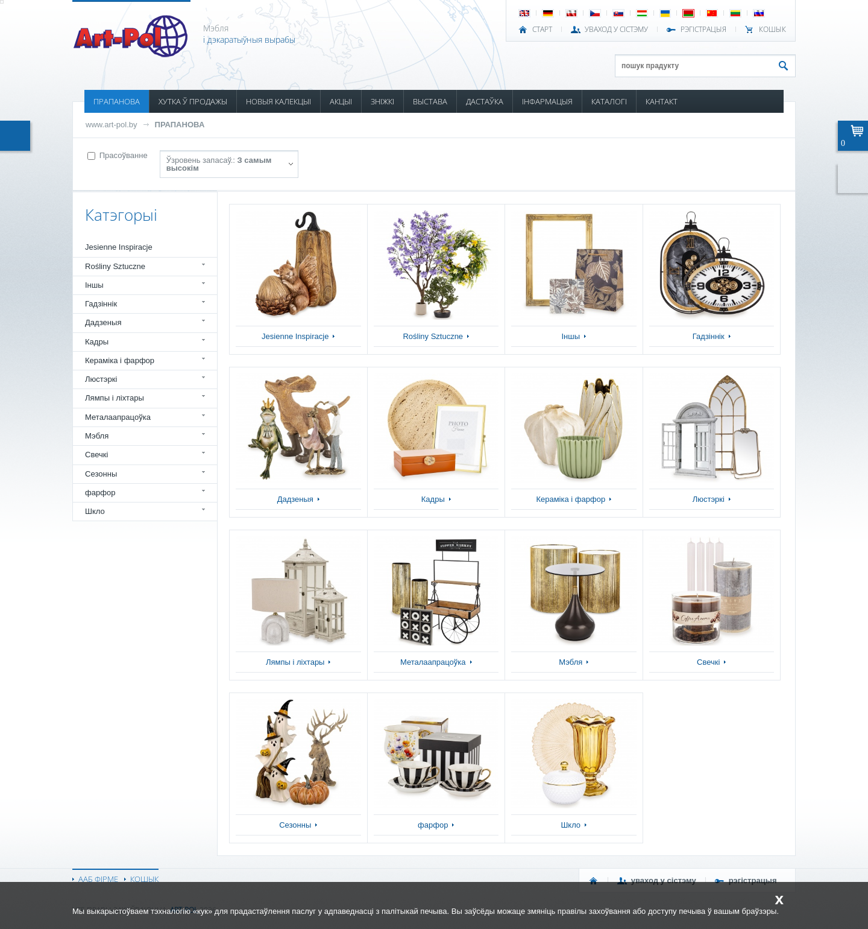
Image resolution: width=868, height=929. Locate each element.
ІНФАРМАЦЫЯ (547, 101)
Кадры (96, 341)
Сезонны (101, 473)
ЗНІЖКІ (382, 101)
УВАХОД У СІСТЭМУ (616, 29)
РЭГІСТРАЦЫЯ (703, 29)
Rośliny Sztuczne (115, 266)
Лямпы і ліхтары (114, 397)
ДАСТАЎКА (484, 101)
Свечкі (96, 454)
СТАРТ (542, 29)
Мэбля (96, 435)
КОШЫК (772, 29)
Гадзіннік (101, 303)
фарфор (100, 492)
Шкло (95, 511)
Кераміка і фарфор (119, 360)
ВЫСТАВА (430, 101)
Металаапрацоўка (118, 417)
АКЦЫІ (341, 101)
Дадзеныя (103, 322)
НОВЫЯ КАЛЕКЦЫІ (278, 101)
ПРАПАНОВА (116, 101)
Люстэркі (101, 379)
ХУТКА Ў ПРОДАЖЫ (193, 101)
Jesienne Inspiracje (119, 247)
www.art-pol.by (111, 124)
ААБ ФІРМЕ (98, 879)
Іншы (94, 285)
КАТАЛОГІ (609, 101)
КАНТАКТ (662, 101)
